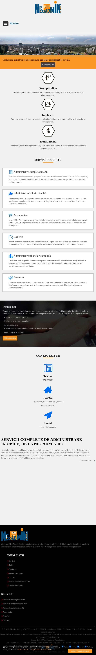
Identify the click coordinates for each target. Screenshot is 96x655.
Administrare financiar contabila (15, 604)
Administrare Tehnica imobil (13, 608)
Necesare (65, 647)
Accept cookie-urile (80, 651)
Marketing (89, 647)
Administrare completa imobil (14, 600)
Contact (12, 578)
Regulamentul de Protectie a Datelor (41, 649)
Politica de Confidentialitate (19, 582)
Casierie (6, 616)
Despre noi (13, 569)
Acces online (8, 612)
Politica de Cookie (23, 649)
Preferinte (73, 647)
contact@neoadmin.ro (48, 427)
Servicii (12, 561)
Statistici (80, 647)
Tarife (11, 565)
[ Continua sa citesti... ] (87, 461)
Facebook (50, 640)
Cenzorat (6, 620)
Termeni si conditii (16, 573)
